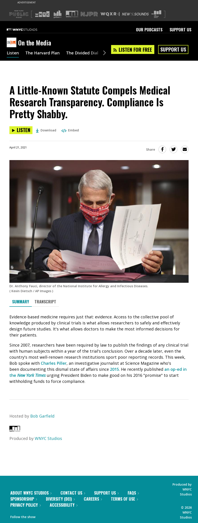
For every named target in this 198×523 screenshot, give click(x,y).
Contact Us (72, 493)
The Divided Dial (82, 53)
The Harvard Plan (42, 53)
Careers (93, 499)
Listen (13, 53)
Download (46, 130)
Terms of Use (124, 499)
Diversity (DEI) (60, 499)
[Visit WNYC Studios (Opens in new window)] (72, 14)
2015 (114, 369)
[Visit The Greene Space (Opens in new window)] (156, 14)
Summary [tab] (20, 301)
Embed (70, 130)
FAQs (133, 493)
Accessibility (63, 505)
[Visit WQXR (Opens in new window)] (110, 14)
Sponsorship (23, 499)
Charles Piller (54, 363)
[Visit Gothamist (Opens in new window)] (57, 14)
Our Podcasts (149, 29)
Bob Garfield (42, 416)
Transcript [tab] (45, 301)
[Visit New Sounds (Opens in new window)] (135, 14)
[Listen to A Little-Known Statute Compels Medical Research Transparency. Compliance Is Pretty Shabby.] (20, 130)
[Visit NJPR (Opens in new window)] (89, 14)
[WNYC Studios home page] (27, 30)
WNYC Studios (48, 438)
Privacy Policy (25, 505)
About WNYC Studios (31, 493)
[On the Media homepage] (12, 43)
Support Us (180, 29)
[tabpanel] (99, 349)
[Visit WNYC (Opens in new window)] (42, 14)
